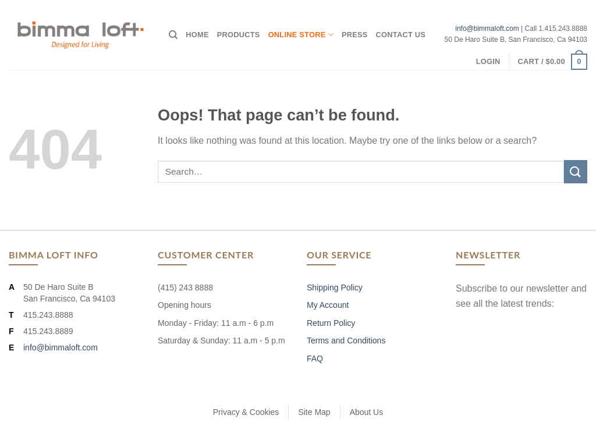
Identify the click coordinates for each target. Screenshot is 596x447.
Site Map (314, 412)
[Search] (173, 35)
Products (238, 34)
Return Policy (331, 323)
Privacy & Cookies (246, 412)
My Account (328, 305)
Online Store (301, 34)
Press (355, 34)
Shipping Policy (335, 287)
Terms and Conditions (346, 340)
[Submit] (575, 171)
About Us (367, 412)
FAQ (315, 358)
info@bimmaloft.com (487, 28)
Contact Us (401, 34)
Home (197, 34)
